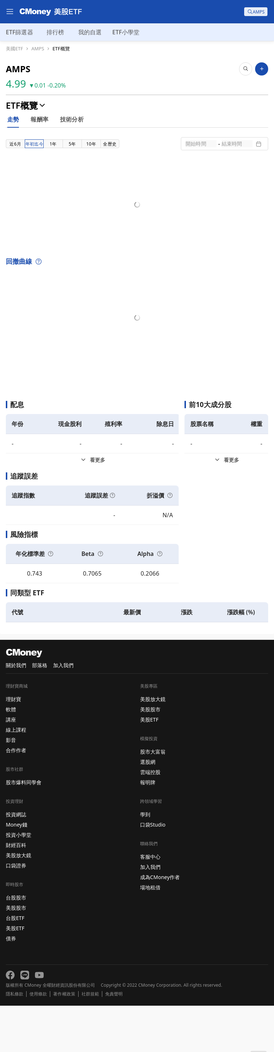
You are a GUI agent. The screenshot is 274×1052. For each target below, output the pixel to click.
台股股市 (16, 943)
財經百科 (16, 891)
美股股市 (16, 954)
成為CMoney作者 (160, 923)
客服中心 (150, 903)
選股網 (147, 808)
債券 (11, 984)
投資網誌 (16, 860)
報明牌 (147, 828)
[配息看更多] (92, 506)
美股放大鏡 (18, 901)
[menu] (10, 11)
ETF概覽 (61, 48)
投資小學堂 (18, 881)
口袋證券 (16, 911)
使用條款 (38, 1040)
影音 (11, 786)
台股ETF (15, 964)
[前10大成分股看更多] (226, 506)
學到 (145, 860)
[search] (255, 11)
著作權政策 (64, 1040)
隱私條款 (14, 1040)
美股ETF (15, 974)
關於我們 (16, 711)
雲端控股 (150, 818)
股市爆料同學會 (23, 828)
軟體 (11, 755)
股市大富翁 (153, 797)
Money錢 (16, 870)
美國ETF (14, 48)
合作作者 (16, 796)
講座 (11, 765)
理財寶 (13, 745)
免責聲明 (114, 1040)
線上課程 (16, 776)
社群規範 (90, 1040)
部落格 (39, 711)
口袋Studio (153, 870)
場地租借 (150, 933)
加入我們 (63, 711)
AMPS (37, 48)
